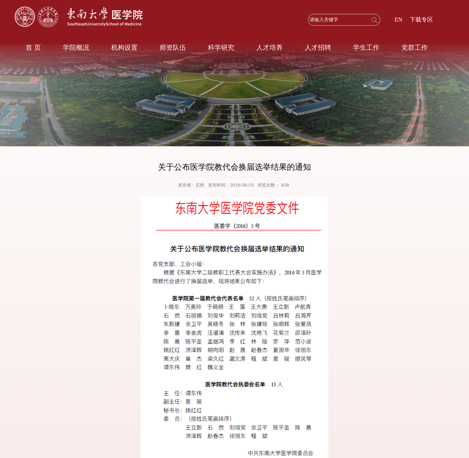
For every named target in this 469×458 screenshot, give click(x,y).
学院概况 (76, 48)
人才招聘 (317, 48)
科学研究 (221, 48)
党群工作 (414, 48)
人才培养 (269, 48)
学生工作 (366, 48)
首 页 (33, 48)
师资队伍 (172, 48)
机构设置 (124, 48)
